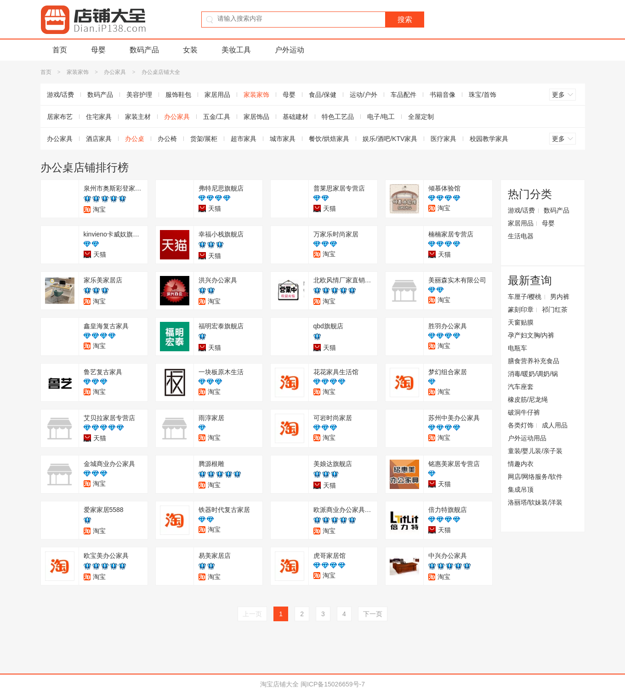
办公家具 (115, 72)
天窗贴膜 (521, 322)
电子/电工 (381, 116)
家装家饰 (78, 72)
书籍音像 (442, 94)
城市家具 (282, 138)
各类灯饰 (521, 425)
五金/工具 (217, 116)
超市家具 (243, 138)
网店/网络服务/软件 (535, 476)
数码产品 (144, 50)
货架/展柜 (204, 138)
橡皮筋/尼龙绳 (528, 399)
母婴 (98, 50)
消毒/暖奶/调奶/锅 (533, 373)
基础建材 (295, 116)
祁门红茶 (555, 309)
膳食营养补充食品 (533, 361)
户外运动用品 (527, 438)
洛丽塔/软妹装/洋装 (535, 502)
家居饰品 (256, 116)
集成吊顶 (521, 489)
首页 (59, 50)
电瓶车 (517, 348)
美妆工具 (236, 50)
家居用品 (217, 94)
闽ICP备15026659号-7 (333, 684)
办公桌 (134, 138)
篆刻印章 (521, 309)
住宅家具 (99, 116)
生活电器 (521, 236)
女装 (190, 50)
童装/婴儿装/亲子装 (535, 451)
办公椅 (167, 138)
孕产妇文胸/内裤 (531, 335)
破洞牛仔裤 (524, 412)
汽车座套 (521, 386)
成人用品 (555, 425)
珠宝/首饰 (482, 94)
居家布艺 (60, 116)
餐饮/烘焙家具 (329, 138)
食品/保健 (322, 94)
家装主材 (138, 116)
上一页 (252, 614)
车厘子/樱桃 (525, 296)
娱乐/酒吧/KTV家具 (390, 138)
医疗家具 (443, 138)
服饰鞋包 (178, 94)
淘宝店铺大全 (279, 684)
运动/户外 (363, 94)
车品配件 (403, 94)
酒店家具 (99, 138)
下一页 (372, 614)
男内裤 (559, 296)
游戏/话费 (60, 94)
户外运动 (289, 50)
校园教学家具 (489, 138)
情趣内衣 (521, 463)
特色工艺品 (338, 116)
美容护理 (139, 94)
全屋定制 (421, 116)
